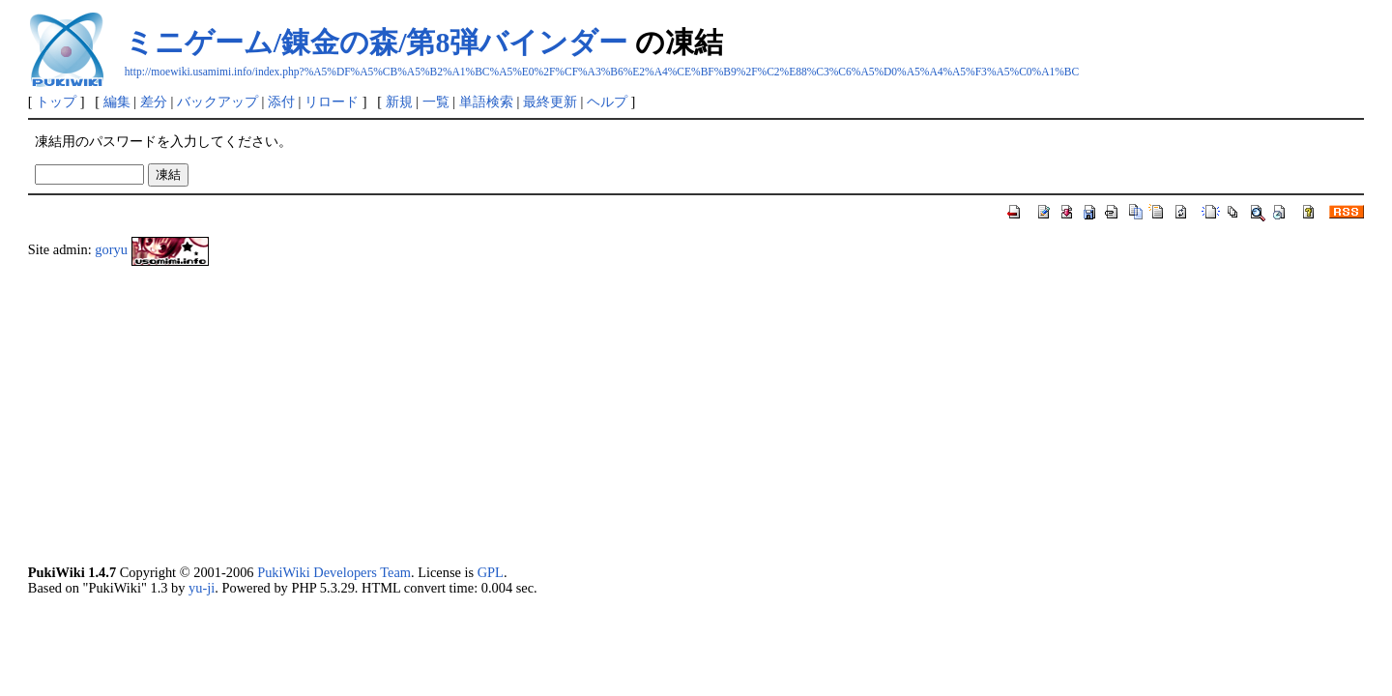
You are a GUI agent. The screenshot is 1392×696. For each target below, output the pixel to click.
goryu (111, 249)
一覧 (436, 101)
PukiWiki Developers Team (334, 572)
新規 (399, 101)
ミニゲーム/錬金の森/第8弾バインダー (376, 42)
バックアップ (217, 101)
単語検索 (486, 101)
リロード (331, 101)
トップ (56, 101)
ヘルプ (607, 101)
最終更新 (550, 101)
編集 (116, 101)
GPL (491, 572)
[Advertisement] (608, 415)
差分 (153, 101)
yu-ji (201, 587)
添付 (281, 101)
